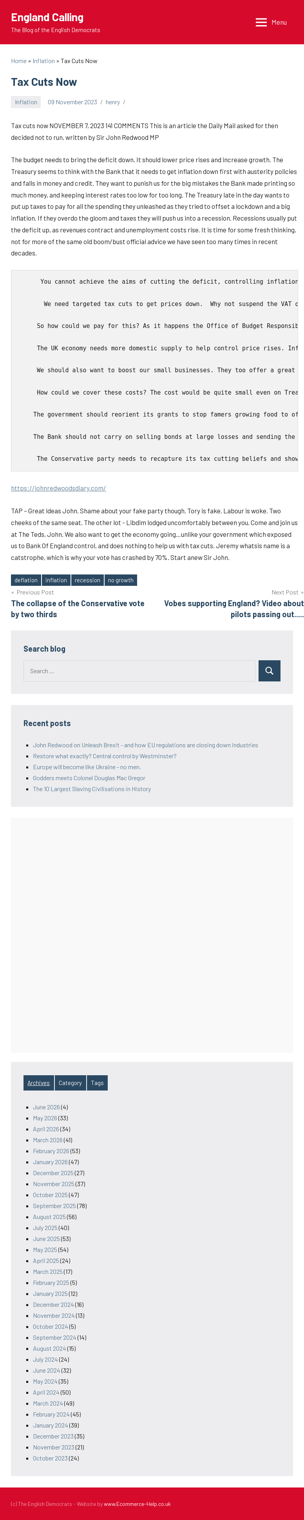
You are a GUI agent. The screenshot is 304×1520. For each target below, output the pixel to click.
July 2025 (45, 1227)
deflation (26, 579)
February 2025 (51, 1282)
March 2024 (48, 1403)
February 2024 (51, 1414)
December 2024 (53, 1304)
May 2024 (45, 1381)
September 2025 (54, 1205)
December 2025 (53, 1172)
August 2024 (49, 1348)
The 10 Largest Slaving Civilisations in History (92, 788)
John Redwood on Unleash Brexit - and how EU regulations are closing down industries (145, 744)
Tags (97, 1082)
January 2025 (50, 1293)
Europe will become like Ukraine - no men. (87, 766)
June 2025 (46, 1238)
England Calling (47, 17)
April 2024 (46, 1392)
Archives (38, 1082)
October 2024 (50, 1326)
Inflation (26, 101)
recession (87, 579)
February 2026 (51, 1150)
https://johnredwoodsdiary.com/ (58, 488)
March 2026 (48, 1139)
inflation (56, 579)
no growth (121, 579)
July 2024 (45, 1359)
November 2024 (54, 1315)
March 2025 (48, 1271)
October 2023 (50, 1458)
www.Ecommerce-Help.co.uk (137, 1503)
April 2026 (46, 1128)
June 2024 (46, 1370)
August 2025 (49, 1216)
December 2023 (53, 1436)
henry (113, 101)
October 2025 (50, 1194)
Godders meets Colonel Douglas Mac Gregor (89, 777)
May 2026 (45, 1117)
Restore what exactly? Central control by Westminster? (105, 755)
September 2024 (54, 1337)
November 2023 (53, 1447)
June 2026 (46, 1107)
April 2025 (46, 1260)
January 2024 (50, 1425)
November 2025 (53, 1183)
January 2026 (50, 1161)
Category (70, 1082)
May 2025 (45, 1249)
